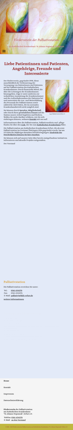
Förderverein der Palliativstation (36, 40)
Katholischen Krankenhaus (49, 125)
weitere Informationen (14, 299)
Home (6, 381)
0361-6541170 (16, 290)
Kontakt (32, 119)
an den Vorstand (18, 420)
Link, (23, 125)
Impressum (9, 394)
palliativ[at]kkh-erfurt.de (22, 296)
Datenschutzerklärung (13, 400)
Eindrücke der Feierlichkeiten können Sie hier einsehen (33, 133)
